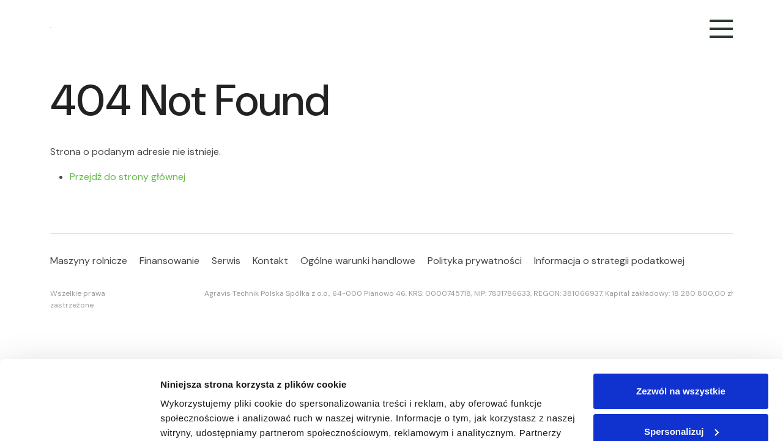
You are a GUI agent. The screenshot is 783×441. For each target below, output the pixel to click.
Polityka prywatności (475, 260)
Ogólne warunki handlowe (357, 260)
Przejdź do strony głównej (127, 176)
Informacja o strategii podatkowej (609, 260)
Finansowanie (169, 260)
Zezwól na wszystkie (680, 312)
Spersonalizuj (681, 352)
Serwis (226, 260)
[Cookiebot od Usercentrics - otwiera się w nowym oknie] (79, 417)
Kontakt (270, 260)
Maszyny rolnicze (88, 260)
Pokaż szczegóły (197, 417)
